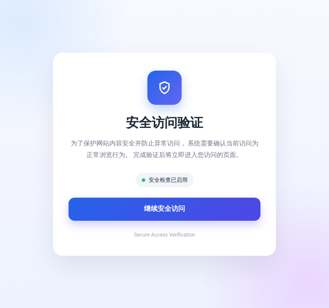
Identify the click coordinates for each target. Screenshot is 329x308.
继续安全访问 (164, 208)
